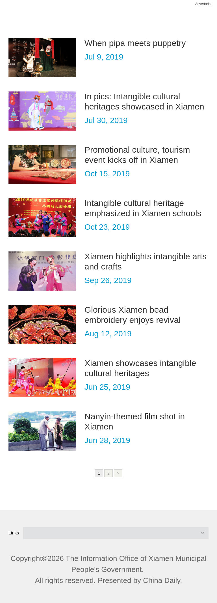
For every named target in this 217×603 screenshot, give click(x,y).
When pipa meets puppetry (135, 43)
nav (19, 19)
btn (198, 19)
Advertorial (203, 4)
